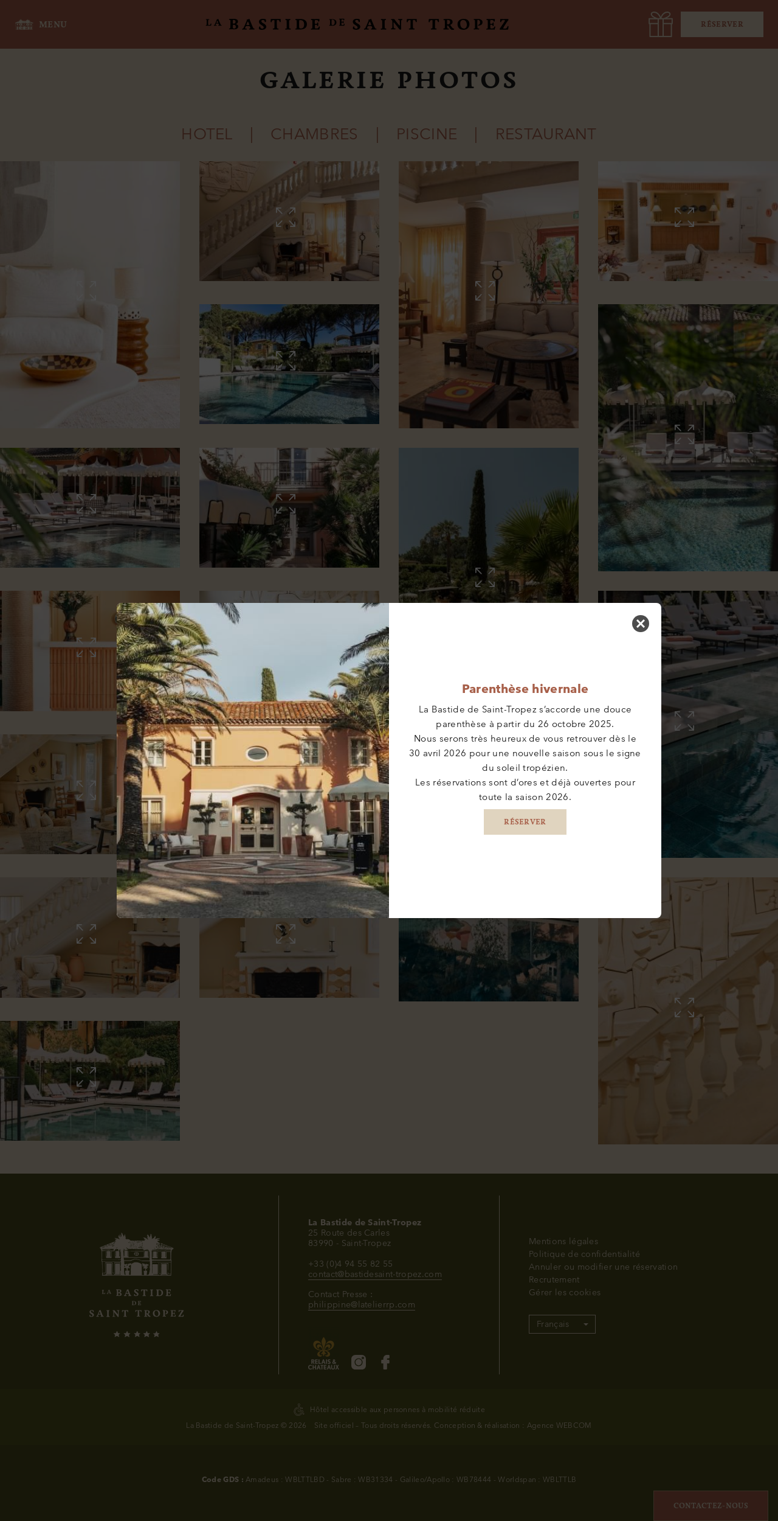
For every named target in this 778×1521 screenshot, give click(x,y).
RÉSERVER (525, 822)
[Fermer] (640, 623)
